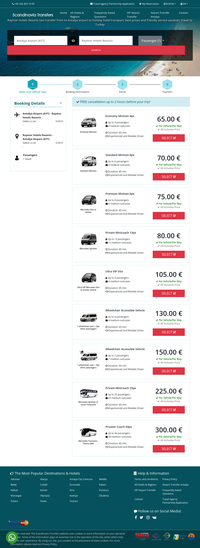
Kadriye (74, 495)
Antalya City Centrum (81, 479)
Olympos (45, 495)
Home (63, 12)
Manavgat (16, 495)
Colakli (43, 484)
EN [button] (183, 3)
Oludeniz (104, 495)
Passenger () (152, 41)
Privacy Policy (169, 479)
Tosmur (74, 501)
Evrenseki (75, 484)
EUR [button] (169, 3)
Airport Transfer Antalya (160, 14)
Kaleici (102, 484)
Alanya (43, 479)
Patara (14, 501)
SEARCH (96, 50)
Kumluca (104, 490)
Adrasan (15, 479)
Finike (43, 501)
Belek (14, 484)
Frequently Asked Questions (104, 14)
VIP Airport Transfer (133, 14)
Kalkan (14, 490)
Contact (183, 12)
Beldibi (102, 479)
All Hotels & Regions (77, 14)
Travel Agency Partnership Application (175, 501)
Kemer (43, 490)
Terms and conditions (146, 479)
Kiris (72, 490)
